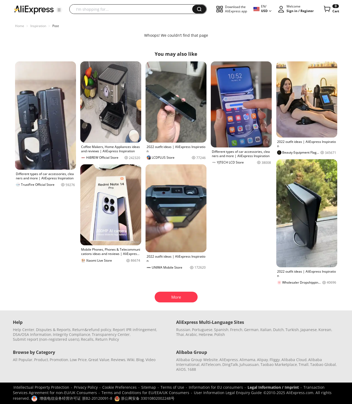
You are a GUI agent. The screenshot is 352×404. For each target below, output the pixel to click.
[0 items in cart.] (331, 9)
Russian (183, 329)
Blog (140, 359)
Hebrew (206, 334)
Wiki (131, 359)
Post (55, 26)
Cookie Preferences (119, 387)
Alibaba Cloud (294, 359)
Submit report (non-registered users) (46, 339)
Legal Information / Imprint (273, 387)
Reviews (118, 359)
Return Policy (107, 339)
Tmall (304, 364)
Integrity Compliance (71, 334)
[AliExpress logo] (34, 9)
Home (19, 26)
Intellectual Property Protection (41, 387)
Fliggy (275, 359)
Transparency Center (111, 334)
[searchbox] (132, 9)
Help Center (23, 329)
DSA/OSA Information (32, 334)
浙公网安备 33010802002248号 (144, 398)
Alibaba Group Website (197, 359)
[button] (59, 10)
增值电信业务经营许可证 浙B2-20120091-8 (75, 398)
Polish (219, 334)
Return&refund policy (91, 329)
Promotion (59, 359)
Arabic (191, 334)
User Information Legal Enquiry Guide (228, 392)
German (251, 329)
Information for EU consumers (216, 387)
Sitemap (148, 387)
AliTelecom (211, 364)
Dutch (278, 329)
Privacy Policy (86, 387)
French (236, 329)
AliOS (181, 369)
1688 (191, 369)
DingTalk (230, 364)
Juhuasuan (249, 364)
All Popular (22, 359)
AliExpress (228, 359)
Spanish (221, 329)
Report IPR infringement (134, 329)
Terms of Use (172, 387)
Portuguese (202, 329)
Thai (180, 334)
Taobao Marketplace (278, 364)
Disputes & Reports (53, 329)
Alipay (262, 359)
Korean (324, 329)
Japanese (308, 329)
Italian (265, 329)
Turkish (292, 329)
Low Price (78, 359)
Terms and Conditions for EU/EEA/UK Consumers (145, 392)
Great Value (98, 359)
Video (150, 359)
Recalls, (88, 339)
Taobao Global (323, 364)
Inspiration (38, 26)
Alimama (247, 359)
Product (41, 359)
